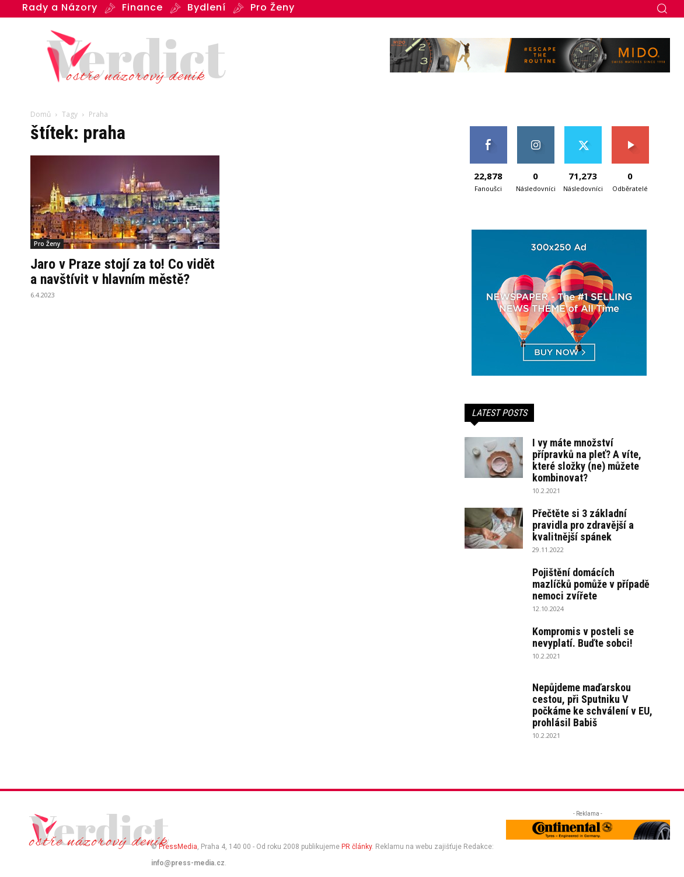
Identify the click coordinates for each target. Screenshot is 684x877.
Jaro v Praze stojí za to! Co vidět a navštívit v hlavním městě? (122, 271)
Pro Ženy (47, 244)
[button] (662, 8)
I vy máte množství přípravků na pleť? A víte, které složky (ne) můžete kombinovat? (586, 460)
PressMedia (178, 847)
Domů (40, 114)
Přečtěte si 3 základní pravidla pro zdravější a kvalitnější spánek (583, 525)
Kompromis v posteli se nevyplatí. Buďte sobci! (583, 637)
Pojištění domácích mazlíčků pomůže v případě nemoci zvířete (591, 584)
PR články (356, 847)
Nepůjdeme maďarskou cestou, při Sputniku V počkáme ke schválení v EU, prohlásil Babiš (592, 705)
